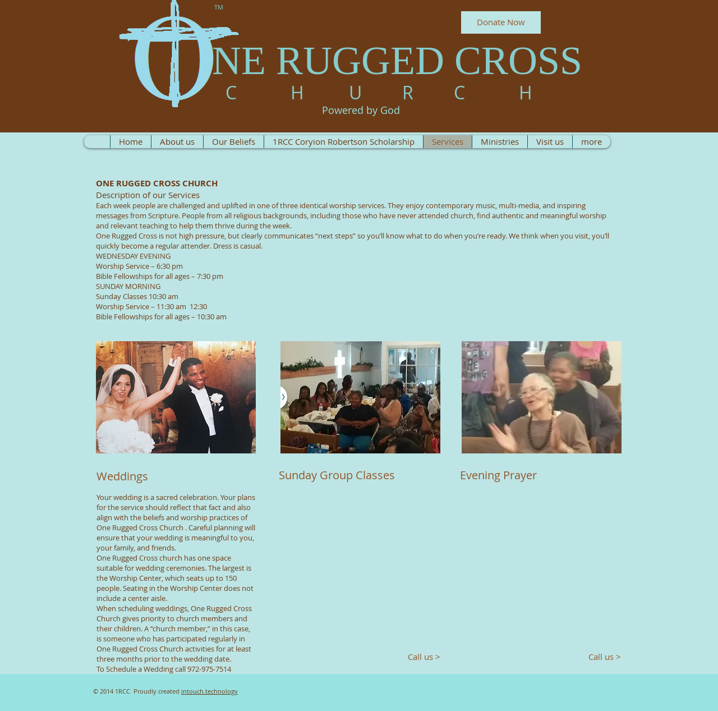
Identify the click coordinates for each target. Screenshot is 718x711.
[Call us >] (419, 657)
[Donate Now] (501, 22)
